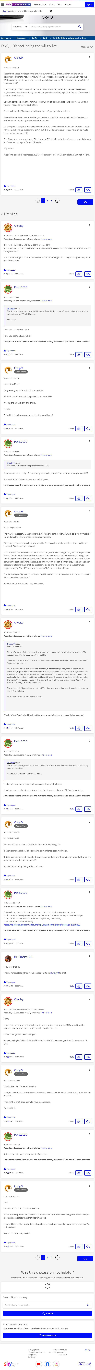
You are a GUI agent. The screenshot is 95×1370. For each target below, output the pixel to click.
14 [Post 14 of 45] (8, 1173)
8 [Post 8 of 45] (7, 809)
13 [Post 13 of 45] (8, 1121)
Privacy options (33, 1350)
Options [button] (85, 47)
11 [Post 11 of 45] (8, 986)
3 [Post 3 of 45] (7, 355)
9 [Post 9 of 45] (7, 879)
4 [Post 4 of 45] (7, 428)
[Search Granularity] (20, 27)
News (52, 4)
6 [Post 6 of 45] (7, 609)
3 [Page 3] (51, 200)
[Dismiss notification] (51, 11)
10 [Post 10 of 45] (8, 943)
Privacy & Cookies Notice (37, 1352)
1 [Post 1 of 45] (7, 190)
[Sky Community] (18, 4)
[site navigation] (2, 4)
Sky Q (47, 17)
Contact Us (63, 1355)
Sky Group (31, 1357)
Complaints (32, 1355)
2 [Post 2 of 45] (7, 274)
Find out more (46, 239)
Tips (60, 4)
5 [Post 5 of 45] (7, 498)
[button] (89, 57)
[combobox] (53, 27)
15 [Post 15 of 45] (8, 1246)
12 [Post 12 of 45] (8, 1057)
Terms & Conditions (60, 1350)
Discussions (40, 4)
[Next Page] (57, 200)
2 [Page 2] (47, 200)
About (68, 4)
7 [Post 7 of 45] (7, 728)
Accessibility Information (58, 1352)
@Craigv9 (11, 308)
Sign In (89, 4)
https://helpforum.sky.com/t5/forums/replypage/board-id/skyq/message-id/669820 (42, 925)
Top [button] (89, 1350)
